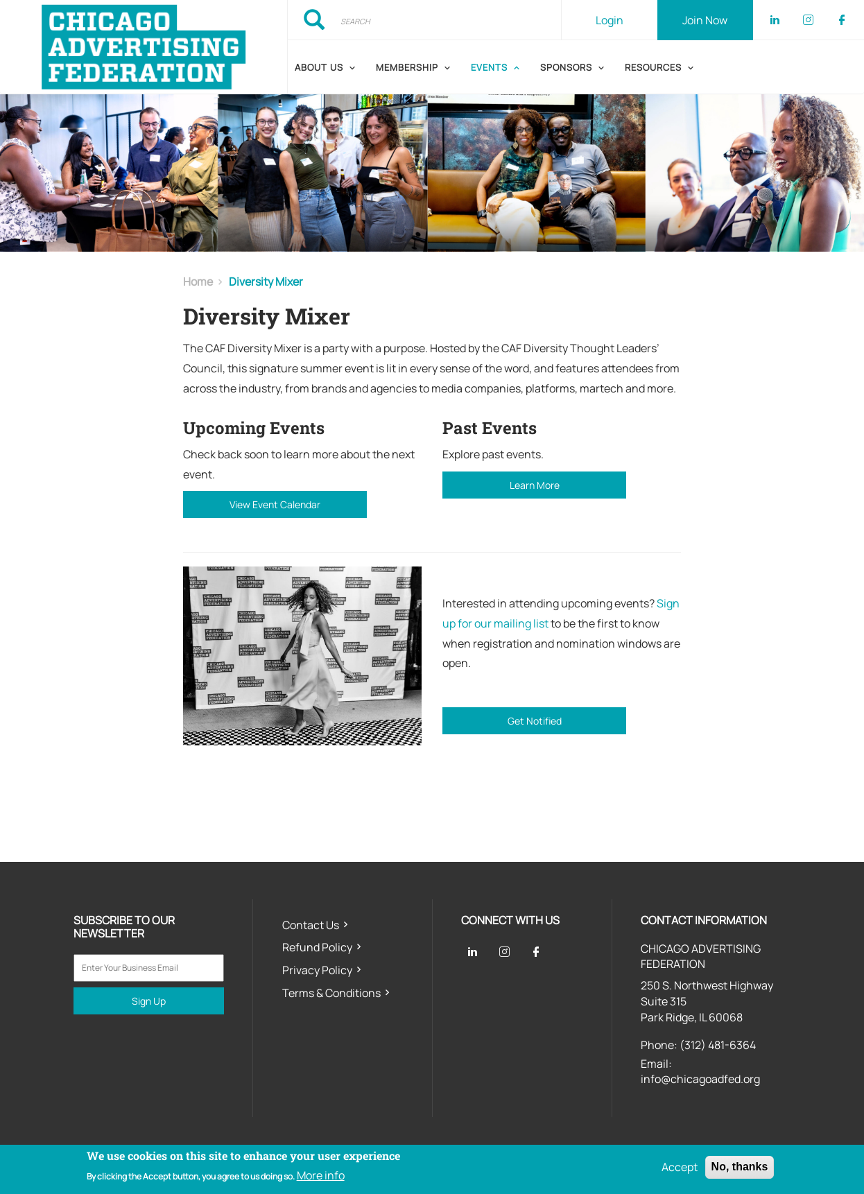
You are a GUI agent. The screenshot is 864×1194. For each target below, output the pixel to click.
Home (198, 281)
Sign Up (149, 1000)
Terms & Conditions (331, 993)
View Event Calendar (275, 504)
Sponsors (566, 67)
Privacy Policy (317, 970)
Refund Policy (317, 947)
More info (321, 1175)
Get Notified (535, 720)
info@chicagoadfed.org (700, 1079)
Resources (653, 67)
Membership (407, 67)
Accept (680, 1167)
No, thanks (739, 1167)
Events (489, 67)
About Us (319, 67)
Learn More (535, 485)
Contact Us (310, 925)
